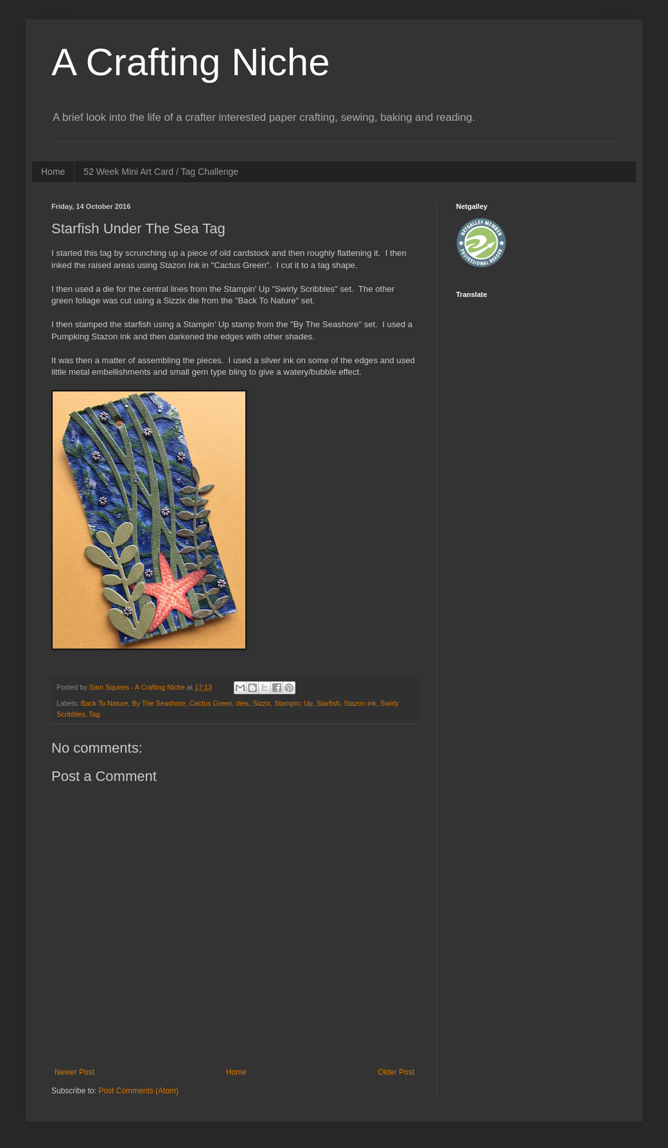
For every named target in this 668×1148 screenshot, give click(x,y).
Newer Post (74, 1072)
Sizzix (261, 703)
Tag (94, 714)
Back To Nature (104, 703)
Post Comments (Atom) (138, 1090)
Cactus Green (211, 703)
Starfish (328, 703)
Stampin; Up (293, 703)
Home (53, 171)
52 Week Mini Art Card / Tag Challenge (161, 171)
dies (242, 703)
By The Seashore (158, 703)
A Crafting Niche (190, 62)
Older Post (396, 1072)
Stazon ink (360, 703)
